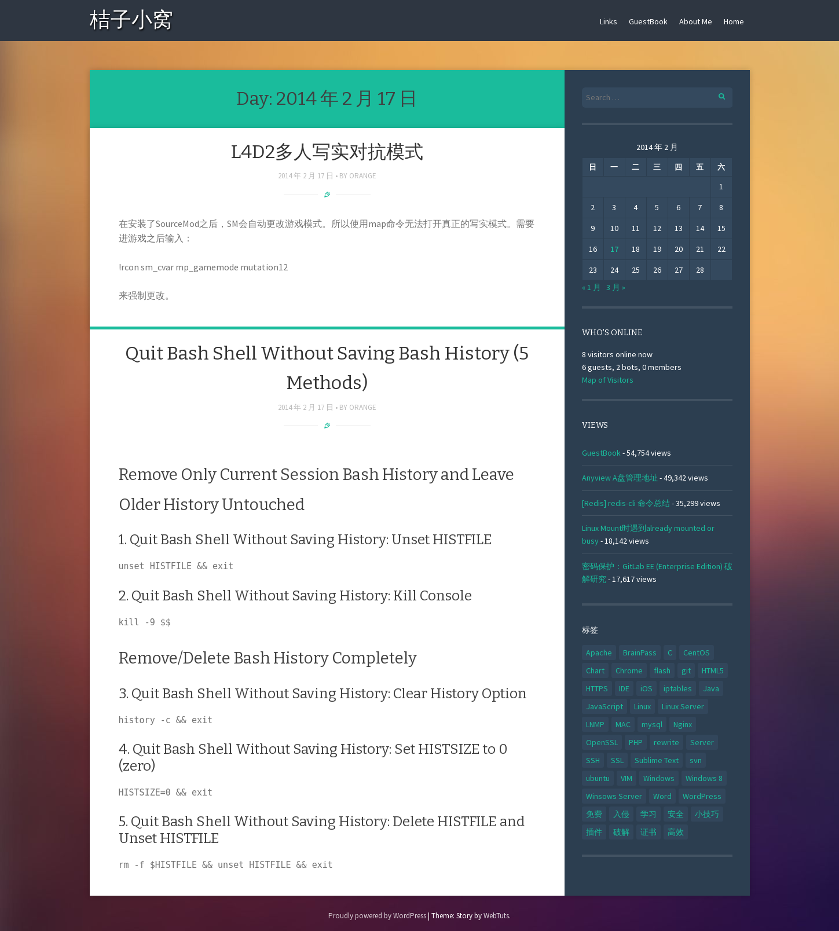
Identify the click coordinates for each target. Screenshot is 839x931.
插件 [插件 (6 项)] (594, 832)
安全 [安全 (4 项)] (676, 814)
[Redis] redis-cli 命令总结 (626, 503)
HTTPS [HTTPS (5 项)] (597, 688)
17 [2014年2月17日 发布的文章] (614, 249)
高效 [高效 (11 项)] (676, 832)
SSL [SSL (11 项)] (617, 760)
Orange (362, 176)
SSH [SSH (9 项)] (593, 760)
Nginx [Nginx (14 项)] (682, 724)
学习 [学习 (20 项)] (648, 814)
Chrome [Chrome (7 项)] (629, 670)
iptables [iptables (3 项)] (678, 688)
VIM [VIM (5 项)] (626, 778)
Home (734, 21)
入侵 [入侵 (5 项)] (621, 814)
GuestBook (648, 21)
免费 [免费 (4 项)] (594, 814)
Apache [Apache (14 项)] (599, 652)
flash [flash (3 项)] (662, 670)
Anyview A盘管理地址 (620, 477)
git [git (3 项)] (686, 670)
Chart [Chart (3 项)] (595, 670)
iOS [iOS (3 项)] (646, 688)
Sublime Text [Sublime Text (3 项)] (657, 760)
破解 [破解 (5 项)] (621, 832)
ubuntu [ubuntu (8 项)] (598, 778)
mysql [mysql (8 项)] (652, 724)
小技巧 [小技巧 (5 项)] (707, 814)
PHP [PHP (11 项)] (636, 742)
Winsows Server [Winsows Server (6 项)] (614, 796)
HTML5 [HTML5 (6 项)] (713, 670)
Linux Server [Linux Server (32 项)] (683, 706)
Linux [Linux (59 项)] (642, 706)
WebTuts (496, 916)
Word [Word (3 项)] (662, 796)
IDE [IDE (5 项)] (624, 688)
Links (608, 21)
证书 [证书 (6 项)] (648, 832)
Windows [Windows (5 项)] (659, 778)
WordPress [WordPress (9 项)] (702, 796)
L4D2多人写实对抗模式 (326, 152)
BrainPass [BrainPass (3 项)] (640, 652)
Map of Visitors (607, 380)
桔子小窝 (131, 21)
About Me (695, 21)
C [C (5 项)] (670, 652)
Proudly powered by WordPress (377, 916)
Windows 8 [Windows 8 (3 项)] (704, 778)
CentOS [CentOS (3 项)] (696, 652)
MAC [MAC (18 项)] (623, 724)
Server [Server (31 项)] (702, 742)
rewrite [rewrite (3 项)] (666, 742)
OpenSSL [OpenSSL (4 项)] (602, 742)
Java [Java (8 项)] (711, 688)
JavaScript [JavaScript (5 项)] (604, 706)
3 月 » (615, 287)
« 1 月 (591, 287)
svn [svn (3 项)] (696, 760)
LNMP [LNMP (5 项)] (595, 724)
